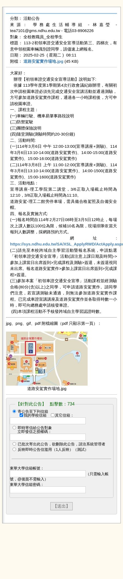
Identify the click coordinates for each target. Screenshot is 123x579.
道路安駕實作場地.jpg (43, 61)
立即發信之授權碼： (34, 431)
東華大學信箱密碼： (27, 484)
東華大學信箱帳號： (27, 468)
